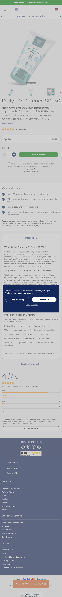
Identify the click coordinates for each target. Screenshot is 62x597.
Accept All (44, 300)
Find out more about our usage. (19, 293)
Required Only (18, 299)
